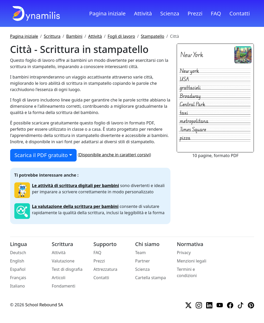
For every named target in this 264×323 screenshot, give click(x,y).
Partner (142, 261)
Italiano (17, 286)
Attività (143, 13)
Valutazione (63, 261)
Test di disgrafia (67, 269)
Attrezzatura (105, 269)
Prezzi (195, 13)
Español (18, 269)
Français (18, 277)
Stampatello (152, 36)
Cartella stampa (150, 277)
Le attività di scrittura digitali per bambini (75, 185)
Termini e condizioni (187, 272)
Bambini (74, 36)
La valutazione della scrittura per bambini (75, 206)
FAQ (216, 13)
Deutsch (18, 252)
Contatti (239, 13)
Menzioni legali (191, 261)
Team (140, 252)
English (17, 261)
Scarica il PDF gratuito (41, 155)
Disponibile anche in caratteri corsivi (114, 155)
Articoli (58, 277)
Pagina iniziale (107, 13)
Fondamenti (63, 286)
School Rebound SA (44, 305)
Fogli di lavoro (121, 36)
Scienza (169, 13)
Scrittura (52, 36)
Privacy (184, 252)
